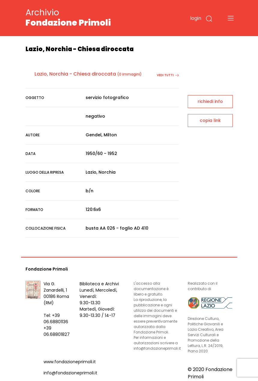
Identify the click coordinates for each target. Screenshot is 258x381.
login (195, 18)
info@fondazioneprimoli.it (70, 373)
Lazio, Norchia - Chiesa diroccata (75, 73)
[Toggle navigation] (230, 18)
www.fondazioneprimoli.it (70, 362)
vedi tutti (168, 75)
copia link (210, 120)
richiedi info (210, 101)
